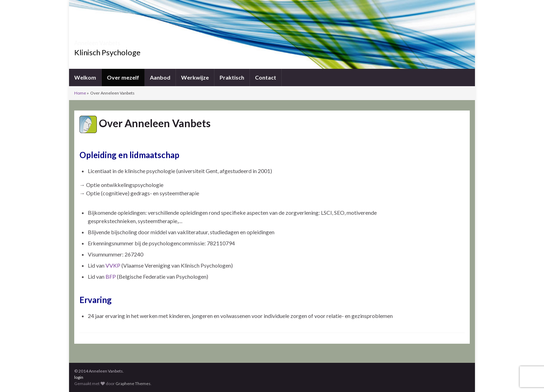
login (78, 377)
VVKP (113, 265)
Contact (265, 77)
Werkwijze (195, 77)
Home (80, 93)
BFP (110, 276)
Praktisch (232, 77)
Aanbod (160, 77)
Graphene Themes (133, 383)
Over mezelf (123, 77)
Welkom (85, 77)
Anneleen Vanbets (115, 41)
